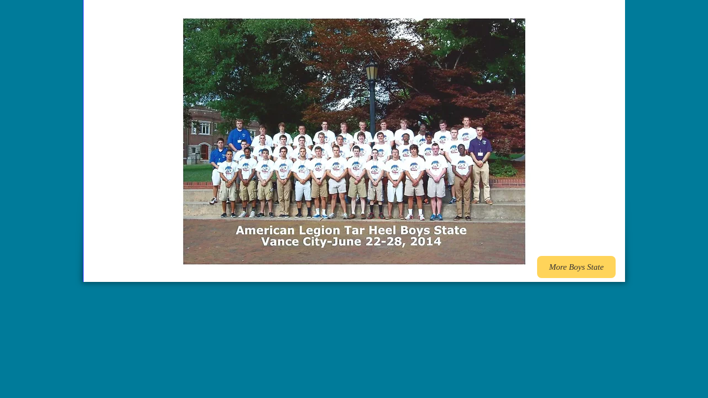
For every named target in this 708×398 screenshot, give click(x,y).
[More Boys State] (576, 267)
